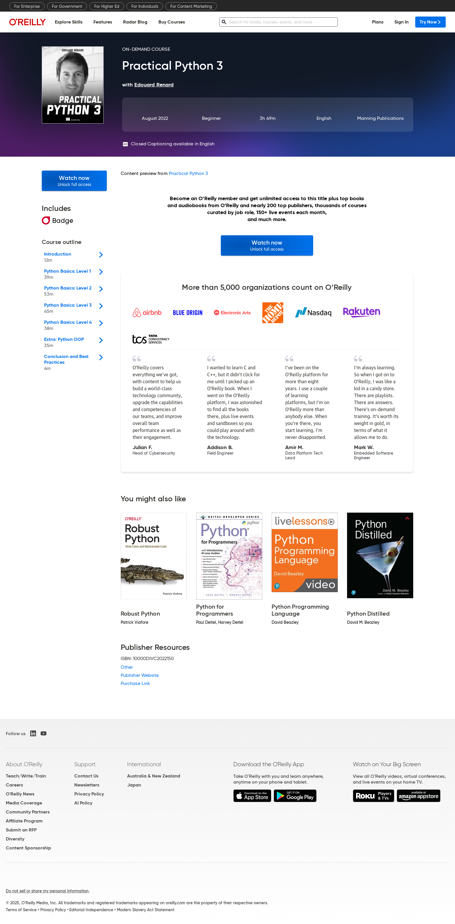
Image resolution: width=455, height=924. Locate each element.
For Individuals (144, 6)
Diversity (15, 839)
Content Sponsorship (28, 848)
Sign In (401, 22)
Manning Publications (380, 118)
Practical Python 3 (188, 173)
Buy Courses (171, 22)
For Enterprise (27, 6)
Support (85, 764)
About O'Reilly (24, 764)
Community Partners (28, 812)
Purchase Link (135, 683)
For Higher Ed (106, 6)
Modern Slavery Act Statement (145, 909)
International (144, 764)
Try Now (430, 22)
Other (127, 667)
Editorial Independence (91, 909)
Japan (134, 785)
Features (102, 22)
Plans (377, 22)
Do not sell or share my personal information (47, 891)
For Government (67, 6)
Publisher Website (140, 675)
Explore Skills (68, 22)
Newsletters (86, 785)
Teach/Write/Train (26, 776)
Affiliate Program (24, 821)
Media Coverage (24, 803)
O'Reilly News (20, 794)
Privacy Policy (89, 794)
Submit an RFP (21, 830)
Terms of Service (21, 909)
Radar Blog (135, 22)
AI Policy (83, 803)
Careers (14, 785)
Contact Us (86, 776)
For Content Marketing (191, 6)
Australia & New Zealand (153, 776)
